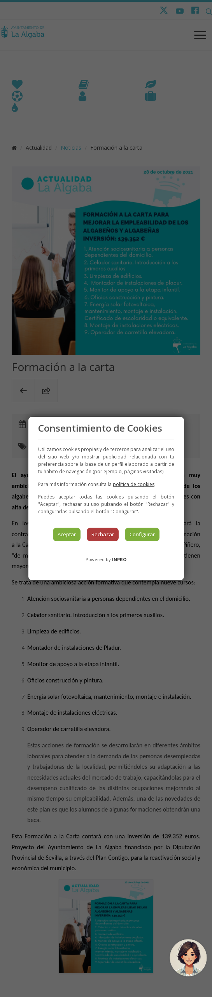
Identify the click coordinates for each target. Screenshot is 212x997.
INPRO (119, 559)
